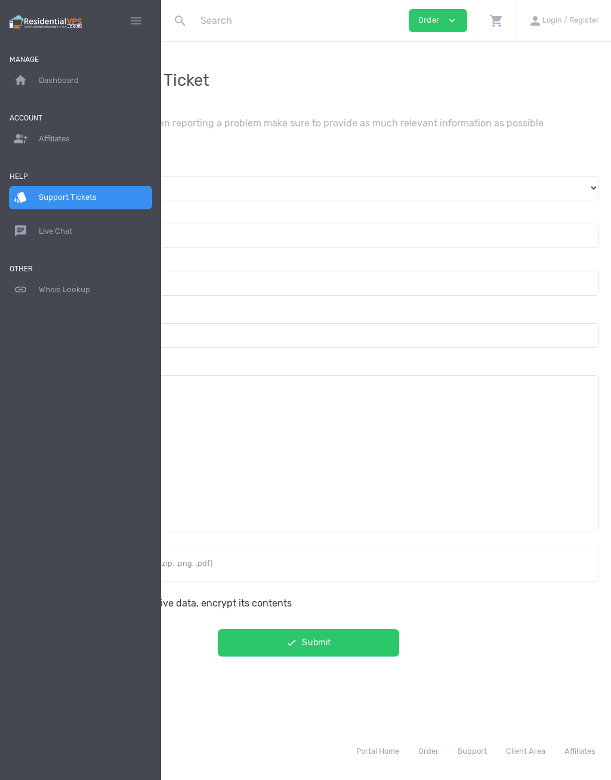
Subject (190, 321)
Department (200, 174)
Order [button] (438, 20)
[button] (496, 20)
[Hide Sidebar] (136, 21)
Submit (386, 653)
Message (192, 374)
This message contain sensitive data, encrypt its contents (318, 613)
